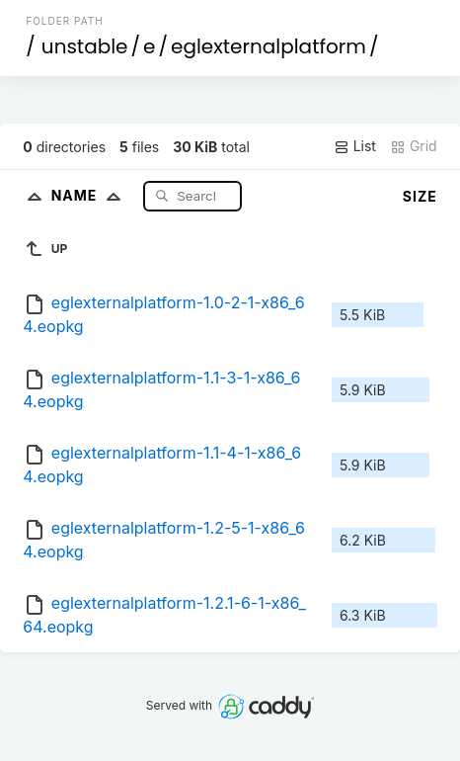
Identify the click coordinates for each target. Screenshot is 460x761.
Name (90, 195)
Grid (413, 146)
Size (420, 196)
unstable (84, 46)
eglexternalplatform (268, 46)
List (355, 146)
